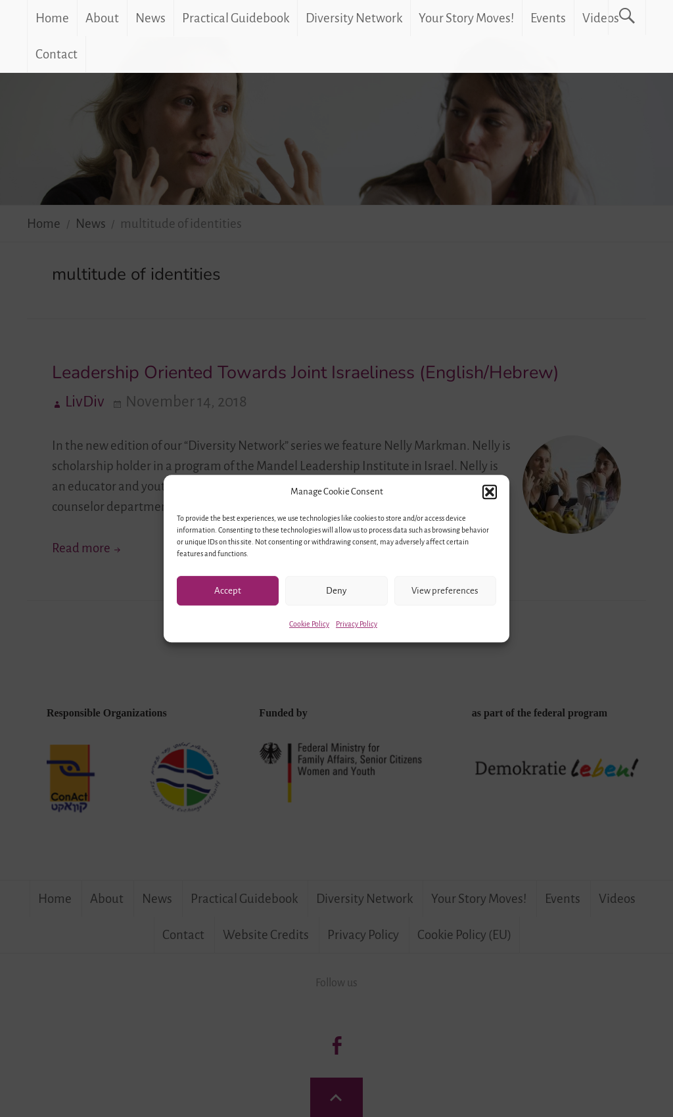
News (150, 18)
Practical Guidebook (235, 18)
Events (548, 18)
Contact (56, 54)
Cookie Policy (309, 624)
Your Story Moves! (466, 18)
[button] (489, 491)
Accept (227, 591)
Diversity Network (354, 18)
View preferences (444, 591)
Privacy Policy (356, 624)
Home (52, 18)
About (102, 18)
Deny (336, 591)
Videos (600, 18)
